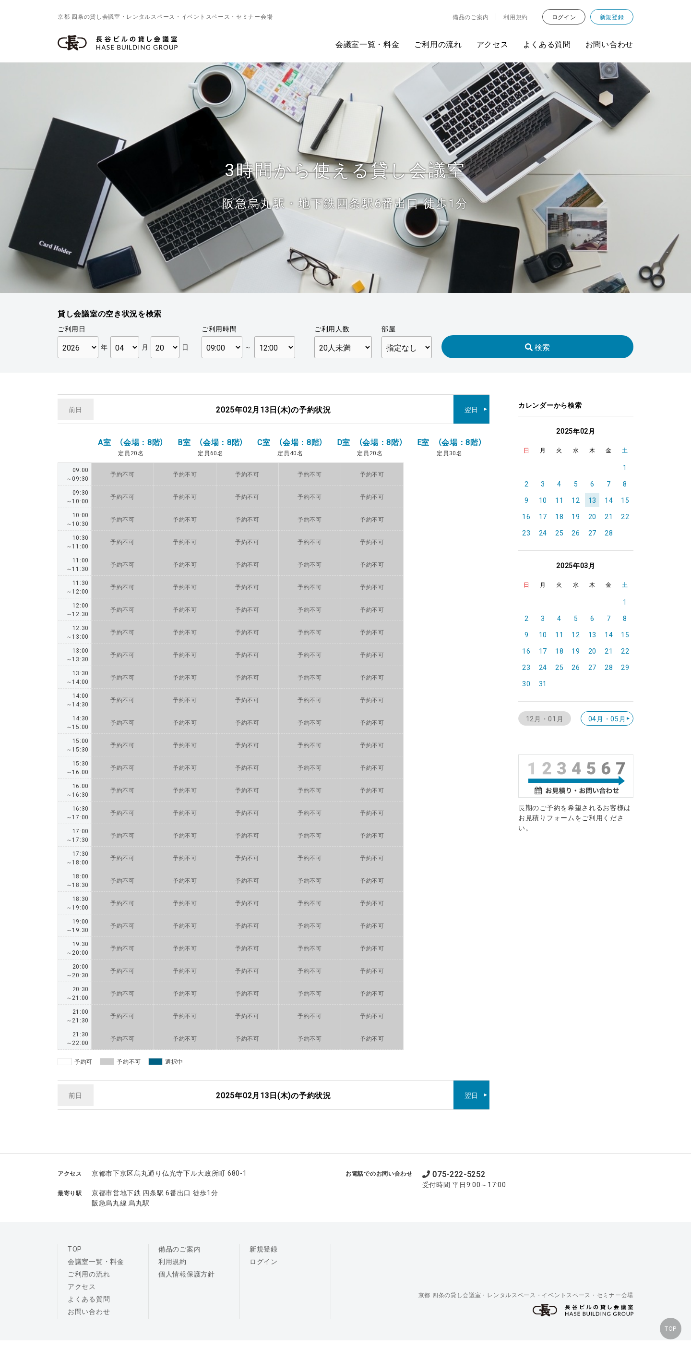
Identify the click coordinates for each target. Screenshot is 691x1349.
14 (608, 500)
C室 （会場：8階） (290, 434)
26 (575, 532)
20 (592, 516)
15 (625, 500)
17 (543, 516)
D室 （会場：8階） (370, 434)
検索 (537, 346)
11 (559, 500)
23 (526, 532)
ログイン (564, 16)
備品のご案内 (471, 16)
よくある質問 (547, 43)
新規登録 (612, 16)
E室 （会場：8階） (450, 434)
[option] (345, 177)
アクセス (493, 43)
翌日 (471, 405)
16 (526, 516)
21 (608, 516)
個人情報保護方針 (186, 1259)
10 (543, 500)
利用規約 (515, 16)
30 (526, 683)
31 (543, 683)
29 (625, 667)
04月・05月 (607, 718)
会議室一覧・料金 (367, 43)
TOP (667, 1325)
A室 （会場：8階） (131, 434)
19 (575, 516)
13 (592, 500)
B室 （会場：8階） (211, 434)
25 (559, 532)
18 (559, 516)
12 (575, 500)
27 (592, 532)
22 (625, 516)
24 (543, 532)
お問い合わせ (609, 43)
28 (608, 532)
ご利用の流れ (438, 43)
